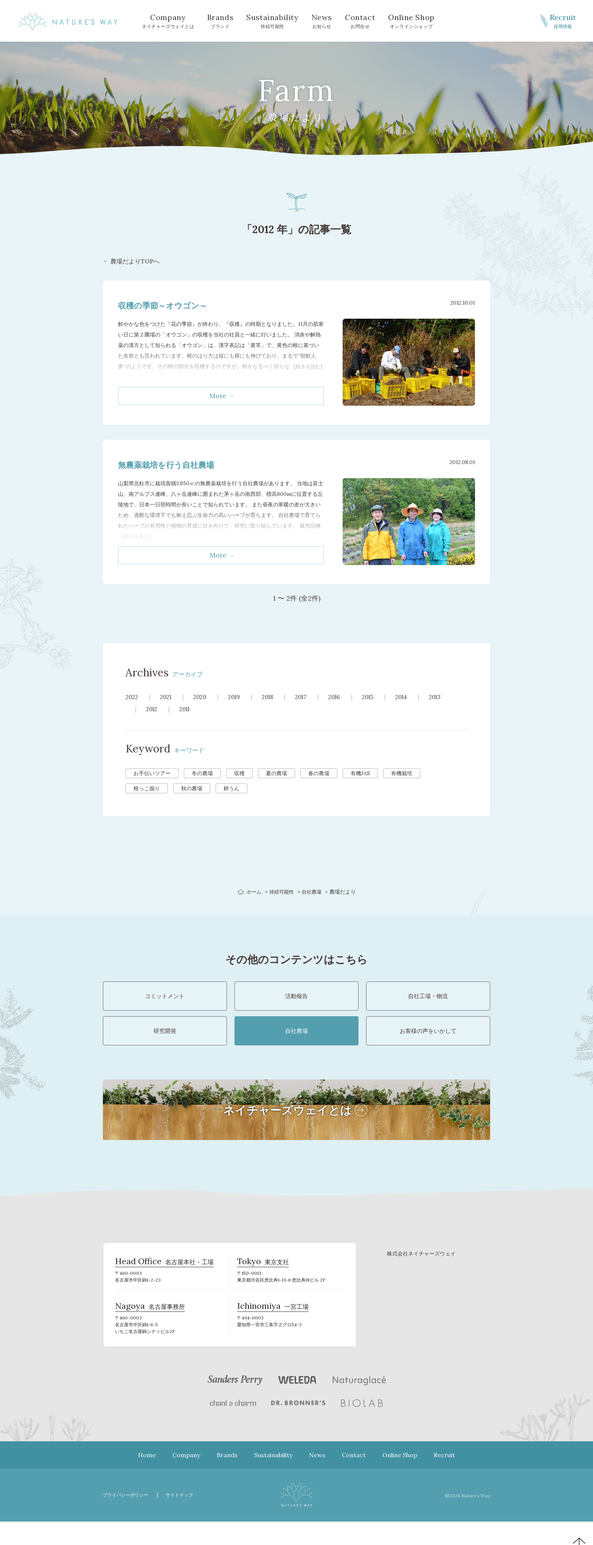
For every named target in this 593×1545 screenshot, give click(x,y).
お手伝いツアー (152, 773)
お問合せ (360, 20)
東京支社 (263, 1281)
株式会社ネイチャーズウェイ (421, 1271)
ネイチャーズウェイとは (168, 20)
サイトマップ (184, 1518)
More (218, 395)
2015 (380, 697)
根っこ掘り (147, 788)
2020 (204, 697)
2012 (152, 709)
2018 (275, 697)
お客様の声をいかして (428, 1043)
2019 (240, 697)
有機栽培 (401, 773)
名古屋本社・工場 (164, 1281)
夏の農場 (276, 773)
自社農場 (313, 891)
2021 (168, 697)
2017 (310, 697)
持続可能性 (272, 20)
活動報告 (296, 1000)
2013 (450, 697)
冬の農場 (202, 773)
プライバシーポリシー (127, 1518)
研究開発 (165, 1043)
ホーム (252, 891)
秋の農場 (191, 788)
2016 (345, 697)
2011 (187, 709)
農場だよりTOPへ (135, 261)
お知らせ (322, 20)
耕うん (231, 788)
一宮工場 (273, 1329)
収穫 (239, 773)
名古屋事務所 (150, 1329)
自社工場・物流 (428, 1000)
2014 (415, 697)
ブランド (220, 20)
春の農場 (318, 773)
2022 (133, 697)
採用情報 (562, 20)
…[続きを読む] (135, 536)
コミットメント (165, 1000)
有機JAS (360, 773)
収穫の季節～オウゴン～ (169, 305)
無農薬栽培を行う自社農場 (173, 464)
